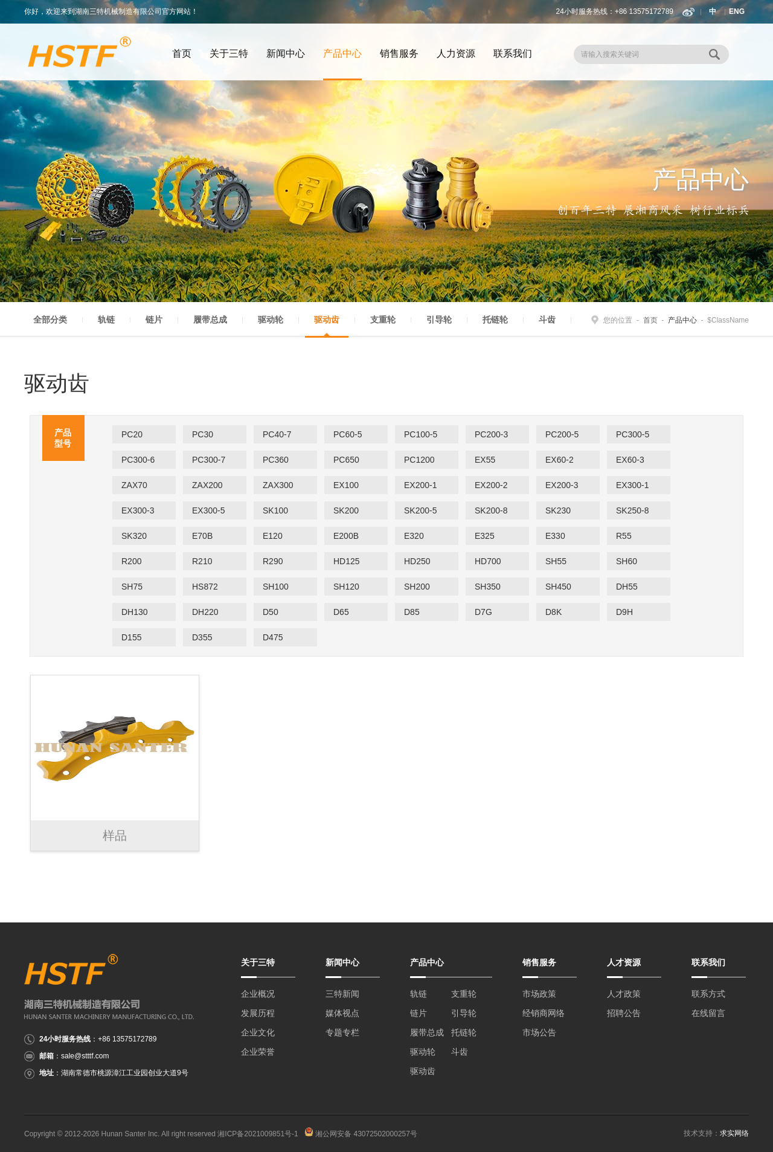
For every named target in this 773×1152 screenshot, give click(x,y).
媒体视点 (342, 1013)
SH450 (558, 586)
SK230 (558, 510)
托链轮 (495, 319)
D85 (412, 612)
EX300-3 (137, 510)
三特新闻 (342, 994)
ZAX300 (278, 485)
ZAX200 (207, 485)
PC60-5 (347, 434)
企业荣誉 (258, 1052)
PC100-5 (420, 434)
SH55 (555, 561)
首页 (181, 53)
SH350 (488, 586)
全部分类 (50, 319)
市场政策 (539, 994)
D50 (270, 612)
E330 (555, 536)
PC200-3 (491, 434)
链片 (154, 319)
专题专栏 (342, 1032)
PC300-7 (208, 460)
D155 (131, 637)
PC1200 (419, 460)
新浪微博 (688, 12)
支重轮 (383, 319)
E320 (414, 536)
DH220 (205, 612)
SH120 (346, 586)
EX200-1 (420, 485)
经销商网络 (543, 1013)
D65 (341, 612)
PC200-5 (562, 434)
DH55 (627, 586)
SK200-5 (420, 510)
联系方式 (708, 994)
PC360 (276, 460)
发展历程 (258, 1013)
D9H (624, 612)
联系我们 (512, 53)
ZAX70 (134, 485)
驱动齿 (326, 319)
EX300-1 (632, 485)
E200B (346, 536)
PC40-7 (277, 434)
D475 (273, 637)
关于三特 (229, 53)
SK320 (134, 536)
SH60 (626, 561)
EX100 (346, 485)
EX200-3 (561, 485)
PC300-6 (138, 460)
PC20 (132, 434)
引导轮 (439, 319)
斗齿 (547, 319)
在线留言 (708, 1013)
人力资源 (456, 53)
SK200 (346, 510)
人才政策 (624, 994)
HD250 (417, 561)
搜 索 (715, 54)
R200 (131, 561)
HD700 (488, 561)
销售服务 (399, 53)
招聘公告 (624, 1013)
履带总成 (210, 319)
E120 (273, 536)
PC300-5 (632, 434)
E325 (485, 536)
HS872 (205, 586)
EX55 (485, 460)
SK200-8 (491, 510)
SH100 (276, 586)
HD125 (346, 561)
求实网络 (734, 1133)
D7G (483, 612)
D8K (553, 612)
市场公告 (539, 1032)
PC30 (202, 434)
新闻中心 (285, 53)
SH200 (417, 586)
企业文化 (258, 1032)
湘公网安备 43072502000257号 (360, 1134)
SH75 (132, 586)
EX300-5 (208, 510)
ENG (737, 11)
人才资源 (624, 962)
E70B (202, 536)
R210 (202, 561)
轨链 (106, 319)
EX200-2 (491, 485)
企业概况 (258, 994)
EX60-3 (630, 460)
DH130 (134, 612)
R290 (273, 561)
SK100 (275, 510)
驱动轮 (270, 319)
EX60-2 (559, 460)
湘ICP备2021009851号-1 (257, 1134)
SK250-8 (632, 510)
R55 (624, 536)
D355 (202, 637)
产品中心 (427, 962)
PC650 (346, 460)
